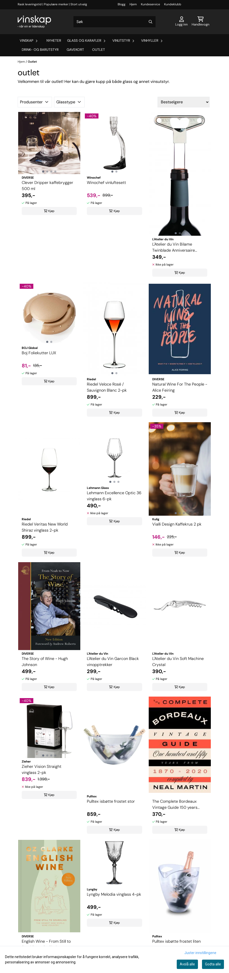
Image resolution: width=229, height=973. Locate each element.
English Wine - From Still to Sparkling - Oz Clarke (46, 944)
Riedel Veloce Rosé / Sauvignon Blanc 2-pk (107, 387)
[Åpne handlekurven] (200, 21)
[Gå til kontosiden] (181, 21)
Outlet (98, 50)
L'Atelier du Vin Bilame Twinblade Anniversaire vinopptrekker (173, 247)
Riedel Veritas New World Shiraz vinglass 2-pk (45, 527)
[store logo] (34, 21)
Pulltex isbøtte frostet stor (111, 801)
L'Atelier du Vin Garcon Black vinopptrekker (113, 661)
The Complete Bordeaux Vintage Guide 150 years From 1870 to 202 (174, 805)
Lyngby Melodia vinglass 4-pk (114, 894)
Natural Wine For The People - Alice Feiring (179, 387)
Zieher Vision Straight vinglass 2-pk (41, 769)
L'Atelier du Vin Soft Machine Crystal (178, 661)
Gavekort (75, 50)
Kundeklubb (172, 4)
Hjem (133, 4)
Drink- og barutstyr (40, 50)
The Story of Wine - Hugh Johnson (45, 661)
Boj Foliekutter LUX (39, 352)
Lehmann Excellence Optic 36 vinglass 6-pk (114, 496)
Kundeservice (150, 4)
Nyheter (53, 40)
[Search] (150, 21)
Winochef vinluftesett (106, 182)
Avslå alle (187, 964)
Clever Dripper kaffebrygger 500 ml (47, 185)
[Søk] (114, 21)
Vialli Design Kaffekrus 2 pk (176, 524)
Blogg (121, 4)
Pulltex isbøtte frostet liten (176, 941)
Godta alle (213, 964)
